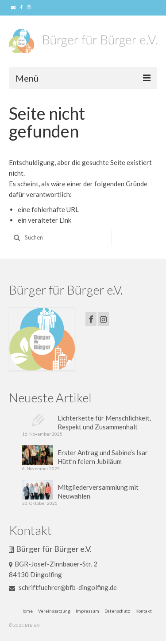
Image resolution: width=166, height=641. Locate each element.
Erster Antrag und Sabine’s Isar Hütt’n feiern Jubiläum (103, 456)
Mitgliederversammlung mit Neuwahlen (98, 491)
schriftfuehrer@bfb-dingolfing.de (63, 587)
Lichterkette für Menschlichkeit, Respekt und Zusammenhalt (104, 422)
